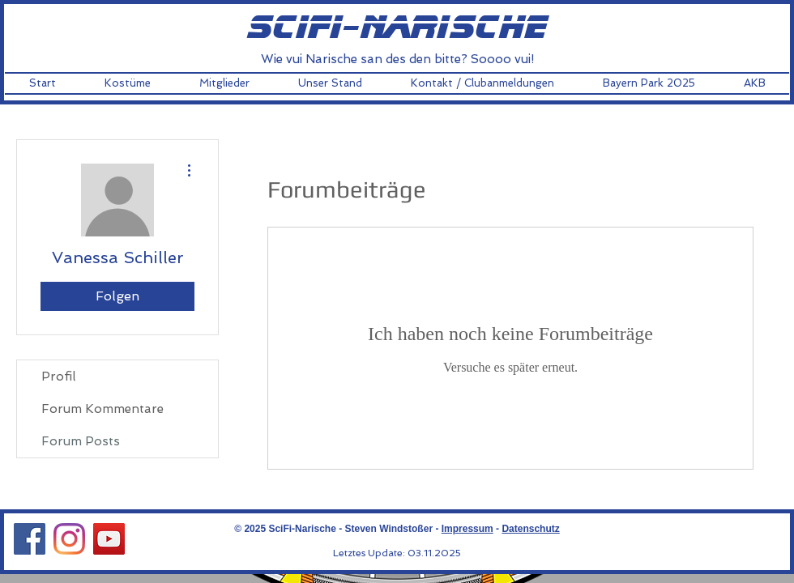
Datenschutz (530, 528)
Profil (58, 376)
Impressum (467, 528)
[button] (127, 83)
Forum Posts (80, 441)
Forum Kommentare (102, 409)
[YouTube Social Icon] (109, 539)
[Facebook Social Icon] (29, 539)
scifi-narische (397, 28)
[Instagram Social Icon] (69, 539)
